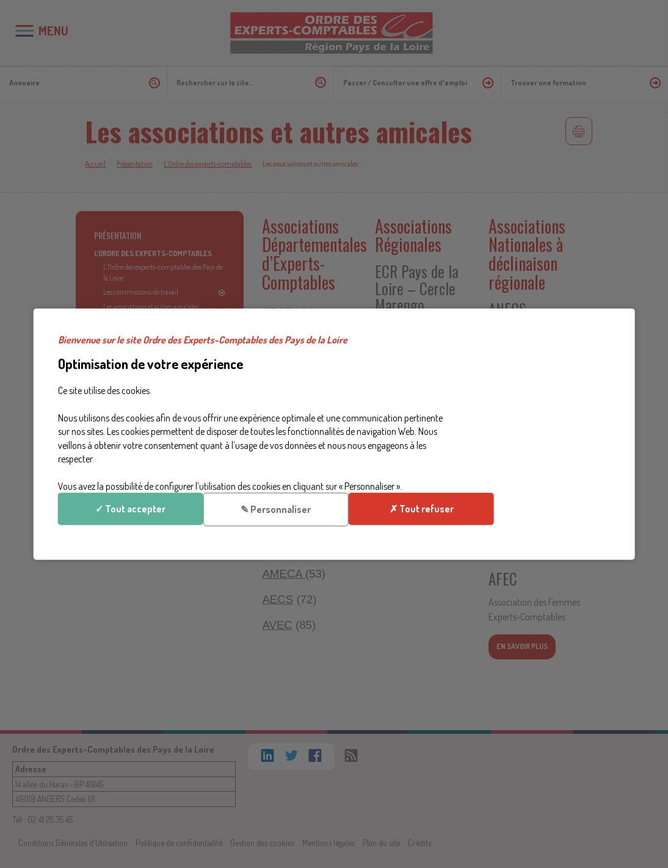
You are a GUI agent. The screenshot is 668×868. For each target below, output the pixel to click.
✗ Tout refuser (541, 454)
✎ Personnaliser (541, 412)
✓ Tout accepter (541, 370)
